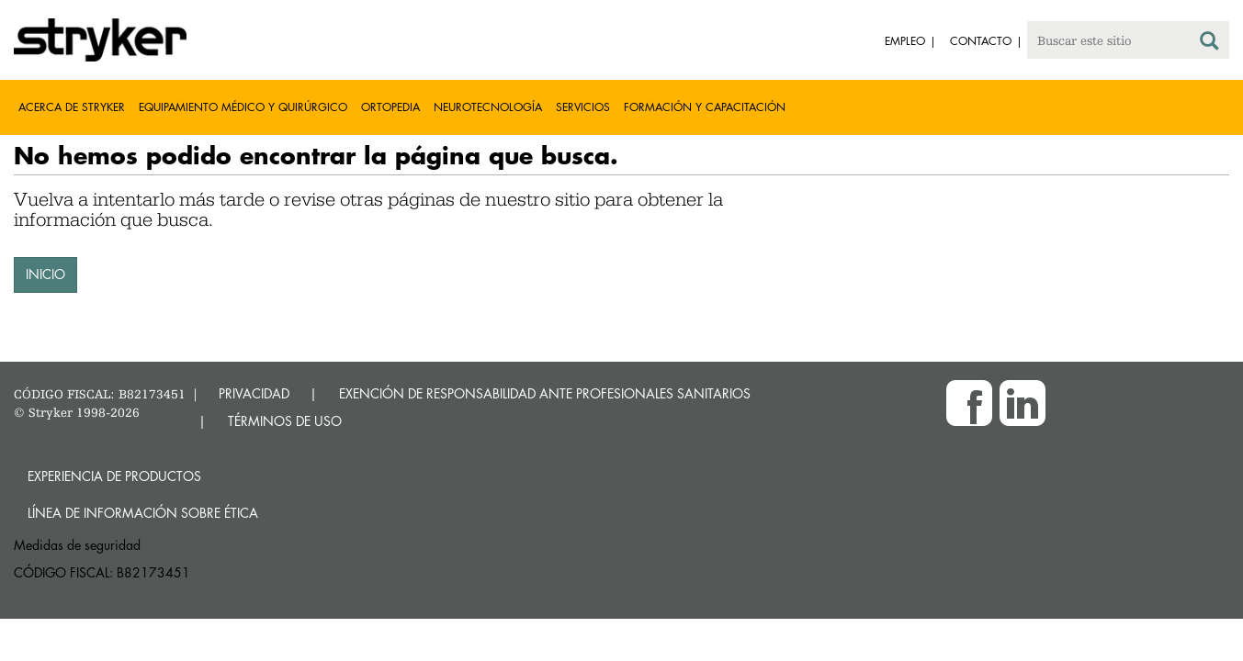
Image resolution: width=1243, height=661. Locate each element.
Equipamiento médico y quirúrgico (243, 107)
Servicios (583, 107)
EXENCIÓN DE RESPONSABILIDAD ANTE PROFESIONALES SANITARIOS (545, 393)
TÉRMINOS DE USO (285, 421)
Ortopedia (390, 107)
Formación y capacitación (704, 107)
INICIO (45, 274)
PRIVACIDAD (254, 393)
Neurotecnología (488, 107)
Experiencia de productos (114, 476)
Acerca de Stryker (71, 107)
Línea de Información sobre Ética (143, 512)
